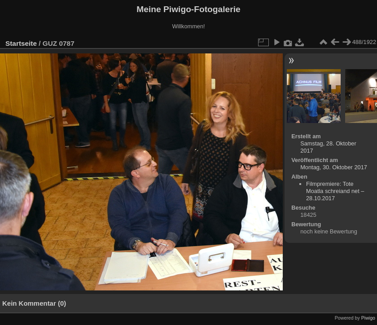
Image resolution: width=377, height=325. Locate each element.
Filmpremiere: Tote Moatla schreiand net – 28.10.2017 (335, 191)
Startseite (21, 43)
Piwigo (368, 318)
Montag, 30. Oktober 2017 (333, 167)
